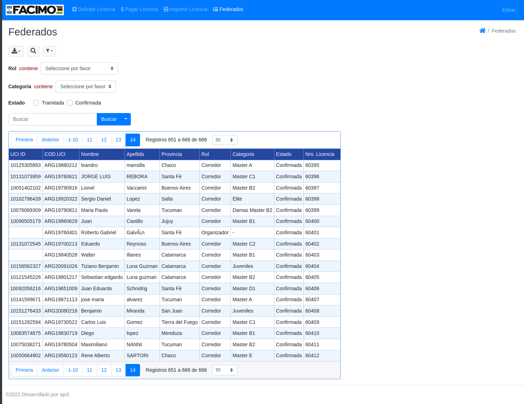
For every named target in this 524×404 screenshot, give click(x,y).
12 (104, 139)
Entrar (508, 10)
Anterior (50, 139)
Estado (17, 103)
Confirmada (88, 103)
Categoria (20, 86)
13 (118, 139)
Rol (13, 68)
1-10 (73, 139)
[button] (33, 51)
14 (133, 139)
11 (90, 139)
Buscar (109, 119)
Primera (24, 139)
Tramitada (53, 103)
